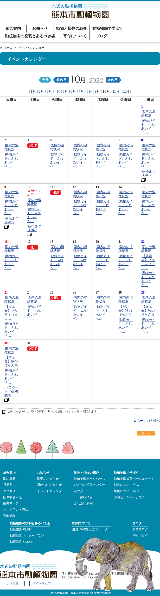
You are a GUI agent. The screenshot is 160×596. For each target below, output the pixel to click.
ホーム (8, 47)
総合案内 (13, 28)
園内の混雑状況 (148, 113)
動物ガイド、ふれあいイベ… (148, 126)
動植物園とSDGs (21, 541)
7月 (81, 91)
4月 (57, 91)
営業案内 (9, 485)
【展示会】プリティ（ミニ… (148, 262)
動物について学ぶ (126, 485)
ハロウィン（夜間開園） (11, 391)
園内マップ (11, 503)
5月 (65, 91)
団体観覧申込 (12, 497)
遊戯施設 (9, 515)
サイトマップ (41, 583)
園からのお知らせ (49, 485)
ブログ (101, 36)
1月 (33, 91)
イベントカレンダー (51, 491)
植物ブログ (140, 535)
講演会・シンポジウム (129, 497)
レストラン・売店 (15, 509)
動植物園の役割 (21, 529)
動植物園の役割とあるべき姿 (30, 36)
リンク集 (12, 583)
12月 (125, 91)
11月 (116, 91)
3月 (49, 91)
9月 (97, 91)
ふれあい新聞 (83, 503)
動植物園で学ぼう (107, 28)
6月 (73, 91)
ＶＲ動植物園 (83, 497)
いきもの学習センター (89, 485)
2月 (41, 91)
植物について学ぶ (126, 491)
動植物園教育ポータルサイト (134, 479)
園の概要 (9, 479)
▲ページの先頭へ (146, 421)
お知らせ (40, 28)
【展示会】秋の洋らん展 (125, 310)
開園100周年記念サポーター (91, 529)
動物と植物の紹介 (71, 28)
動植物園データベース (89, 479)
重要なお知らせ (48, 479)
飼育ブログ (140, 529)
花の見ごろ (82, 491)
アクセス (9, 491)
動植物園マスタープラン (27, 535)
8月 (89, 91)
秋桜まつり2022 (148, 173)
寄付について (74, 36)
